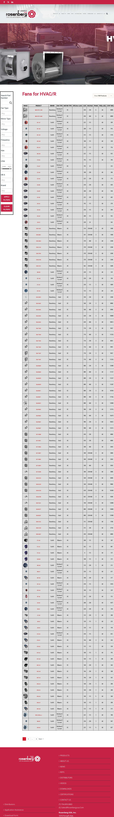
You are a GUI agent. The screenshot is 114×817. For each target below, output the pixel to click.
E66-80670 (38, 378)
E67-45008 (38, 434)
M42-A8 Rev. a (38, 715)
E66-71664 (38, 328)
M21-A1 (38, 665)
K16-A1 (38, 640)
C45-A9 (38, 216)
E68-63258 (38, 490)
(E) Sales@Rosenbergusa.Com (71, 807)
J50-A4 (38, 628)
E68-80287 (38, 515)
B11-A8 (38, 129)
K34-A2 (38, 646)
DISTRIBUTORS (66, 777)
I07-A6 (38, 596)
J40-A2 (38, 621)
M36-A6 (38, 696)
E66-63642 (38, 316)
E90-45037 (38, 534)
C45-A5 (38, 203)
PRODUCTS (64, 755)
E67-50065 (38, 459)
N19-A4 (38, 727)
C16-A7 (38, 166)
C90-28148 (38, 260)
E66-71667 (38, 353)
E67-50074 (38, 465)
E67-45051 (38, 440)
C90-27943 (38, 253)
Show (100, 96)
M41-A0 (38, 709)
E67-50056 (38, 447)
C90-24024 (38, 241)
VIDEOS (63, 783)
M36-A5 (38, 690)
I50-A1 (38, 609)
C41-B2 (38, 197)
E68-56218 (38, 484)
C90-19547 (38, 228)
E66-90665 (38, 409)
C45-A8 (38, 210)
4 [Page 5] (36, 739)
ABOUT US (64, 761)
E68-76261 (38, 503)
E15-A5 (38, 284)
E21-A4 (38, 291)
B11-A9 (38, 135)
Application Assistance (14, 810)
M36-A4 (38, 684)
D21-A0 (38, 278)
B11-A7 (38, 122)
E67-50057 (38, 453)
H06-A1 (38, 571)
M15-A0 (38, 659)
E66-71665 (38, 341)
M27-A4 (38, 677)
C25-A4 (38, 178)
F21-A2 (38, 553)
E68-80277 (38, 509)
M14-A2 (38, 652)
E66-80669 (38, 366)
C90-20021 (38, 235)
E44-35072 (38, 297)
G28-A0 (38, 559)
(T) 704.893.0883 (65, 804)
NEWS (62, 766)
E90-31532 (38, 522)
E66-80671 (38, 391)
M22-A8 (38, 671)
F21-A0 (38, 540)
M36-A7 (38, 702)
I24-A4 (38, 603)
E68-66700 (38, 497)
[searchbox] (11, 113)
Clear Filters (6, 207)
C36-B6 (38, 185)
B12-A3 (38, 147)
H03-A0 (38, 565)
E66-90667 (38, 422)
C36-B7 (38, 191)
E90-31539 (38, 528)
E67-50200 (38, 472)
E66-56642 (38, 303)
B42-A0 (38, 153)
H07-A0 (38, 578)
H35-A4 (38, 590)
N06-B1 (38, 721)
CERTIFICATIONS (66, 794)
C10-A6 (38, 160)
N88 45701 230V (38, 110)
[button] (107, 13)
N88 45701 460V (38, 116)
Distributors (10, 804)
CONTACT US (65, 800)
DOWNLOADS (65, 789)
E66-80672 (38, 403)
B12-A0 (38, 141)
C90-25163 (38, 247)
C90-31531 (38, 266)
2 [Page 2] (28, 739)
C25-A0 (38, 172)
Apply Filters (6, 198)
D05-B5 (38, 272)
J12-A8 (38, 615)
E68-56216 (38, 478)
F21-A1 (38, 546)
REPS (62, 772)
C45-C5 (38, 222)
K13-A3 (38, 634)
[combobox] (6, 113)
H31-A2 (38, 584)
